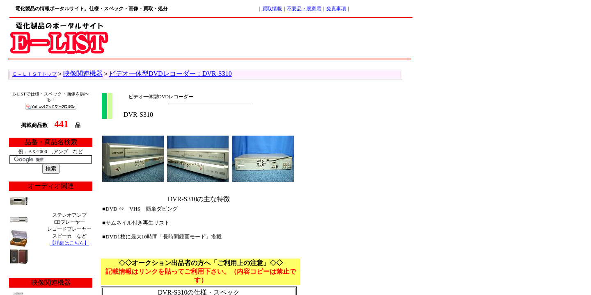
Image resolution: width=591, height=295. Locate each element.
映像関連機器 (83, 73)
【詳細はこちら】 (69, 243)
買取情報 (272, 8)
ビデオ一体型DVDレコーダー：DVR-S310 (170, 73)
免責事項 (336, 8)
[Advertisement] (261, 36)
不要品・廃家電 (304, 8)
